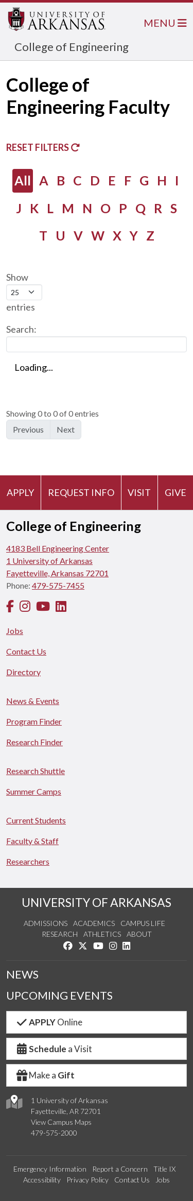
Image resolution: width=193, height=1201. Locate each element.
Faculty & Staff (32, 841)
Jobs (14, 631)
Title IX (164, 1168)
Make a (45, 1075)
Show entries (24, 292)
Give (175, 492)
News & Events (32, 701)
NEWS (22, 974)
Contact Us (26, 651)
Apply (20, 492)
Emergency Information (49, 1168)
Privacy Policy (87, 1179)
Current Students (36, 820)
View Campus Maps (61, 1122)
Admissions (45, 923)
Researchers (27, 861)
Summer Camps (33, 791)
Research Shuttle (35, 771)
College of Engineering (71, 47)
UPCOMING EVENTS (59, 995)
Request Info (81, 492)
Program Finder (34, 721)
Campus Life (142, 923)
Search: (96, 337)
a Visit (53, 1048)
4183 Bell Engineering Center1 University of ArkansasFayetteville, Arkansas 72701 (57, 560)
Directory (23, 672)
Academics (94, 923)
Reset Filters (43, 147)
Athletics (102, 934)
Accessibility (42, 1179)
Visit (139, 492)
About (139, 934)
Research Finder (34, 742)
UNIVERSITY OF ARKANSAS (96, 902)
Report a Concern (120, 1168)
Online (48, 1022)
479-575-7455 (58, 585)
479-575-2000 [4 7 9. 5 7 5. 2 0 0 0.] (54, 1132)
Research (60, 934)
